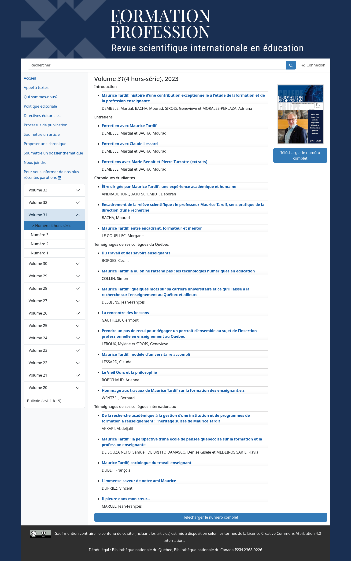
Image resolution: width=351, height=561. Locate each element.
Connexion (313, 65)
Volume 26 (38, 313)
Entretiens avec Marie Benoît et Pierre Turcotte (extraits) (154, 161)
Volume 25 (38, 325)
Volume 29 (38, 276)
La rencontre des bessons (125, 312)
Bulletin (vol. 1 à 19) (44, 400)
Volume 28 (38, 288)
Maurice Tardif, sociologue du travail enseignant (147, 462)
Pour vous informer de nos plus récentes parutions (51, 174)
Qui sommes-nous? (41, 96)
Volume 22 (38, 362)
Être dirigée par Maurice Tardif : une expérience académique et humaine (169, 186)
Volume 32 (38, 202)
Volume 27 (38, 300)
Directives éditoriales (42, 115)
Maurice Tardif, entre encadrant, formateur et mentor (152, 228)
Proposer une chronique (45, 143)
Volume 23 (38, 350)
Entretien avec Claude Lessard (130, 143)
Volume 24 (38, 338)
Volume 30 (38, 263)
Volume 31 (38, 214)
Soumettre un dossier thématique (53, 153)
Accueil (30, 78)
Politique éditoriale (40, 106)
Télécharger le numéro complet (300, 155)
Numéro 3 (39, 234)
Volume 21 (38, 375)
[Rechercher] (157, 65)
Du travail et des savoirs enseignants (136, 253)
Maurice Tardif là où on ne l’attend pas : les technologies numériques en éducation (178, 271)
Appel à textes (36, 87)
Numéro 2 (39, 243)
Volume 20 (38, 387)
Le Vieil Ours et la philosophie (129, 372)
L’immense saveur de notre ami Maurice (139, 480)
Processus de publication (45, 125)
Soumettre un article (42, 134)
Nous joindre (35, 162)
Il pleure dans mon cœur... (126, 498)
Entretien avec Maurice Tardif (129, 125)
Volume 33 (38, 190)
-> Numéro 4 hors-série (51, 225)
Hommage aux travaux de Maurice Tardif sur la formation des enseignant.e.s (173, 390)
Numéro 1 (39, 253)
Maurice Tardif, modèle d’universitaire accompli (146, 354)
